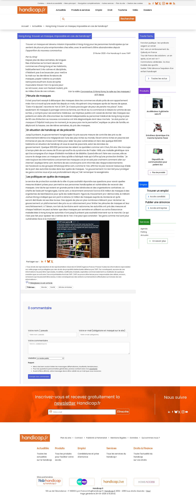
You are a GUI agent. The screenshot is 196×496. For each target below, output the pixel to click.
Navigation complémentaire (89, 3)
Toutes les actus (157, 78)
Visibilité (32, 358)
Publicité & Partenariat (96, 437)
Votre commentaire (38, 340)
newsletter (65, 403)
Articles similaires (65, 287)
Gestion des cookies (135, 3)
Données (134, 437)
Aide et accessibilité (54, 3)
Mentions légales (118, 437)
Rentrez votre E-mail (37, 411)
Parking (144, 232)
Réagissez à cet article (41, 283)
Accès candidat (156, 196)
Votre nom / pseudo (38, 330)
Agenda (144, 228)
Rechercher (127, 18)
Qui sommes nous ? (151, 437)
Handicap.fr (110, 491)
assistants (93, 369)
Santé (52, 287)
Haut (148, 491)
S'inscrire (122, 411)
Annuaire (144, 235)
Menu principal (70, 3)
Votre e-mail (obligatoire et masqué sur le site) (102, 330)
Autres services (108, 3)
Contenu (41, 3)
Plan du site (120, 3)
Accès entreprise (157, 208)
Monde (44, 287)
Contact (79, 437)
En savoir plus (157, 240)
